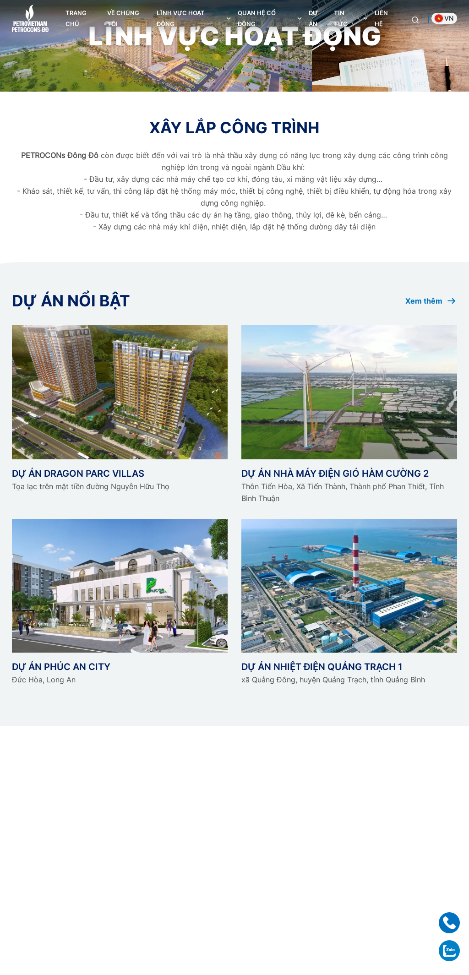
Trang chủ (76, 18)
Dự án (313, 18)
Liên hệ (381, 18)
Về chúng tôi (123, 18)
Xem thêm (431, 300)
